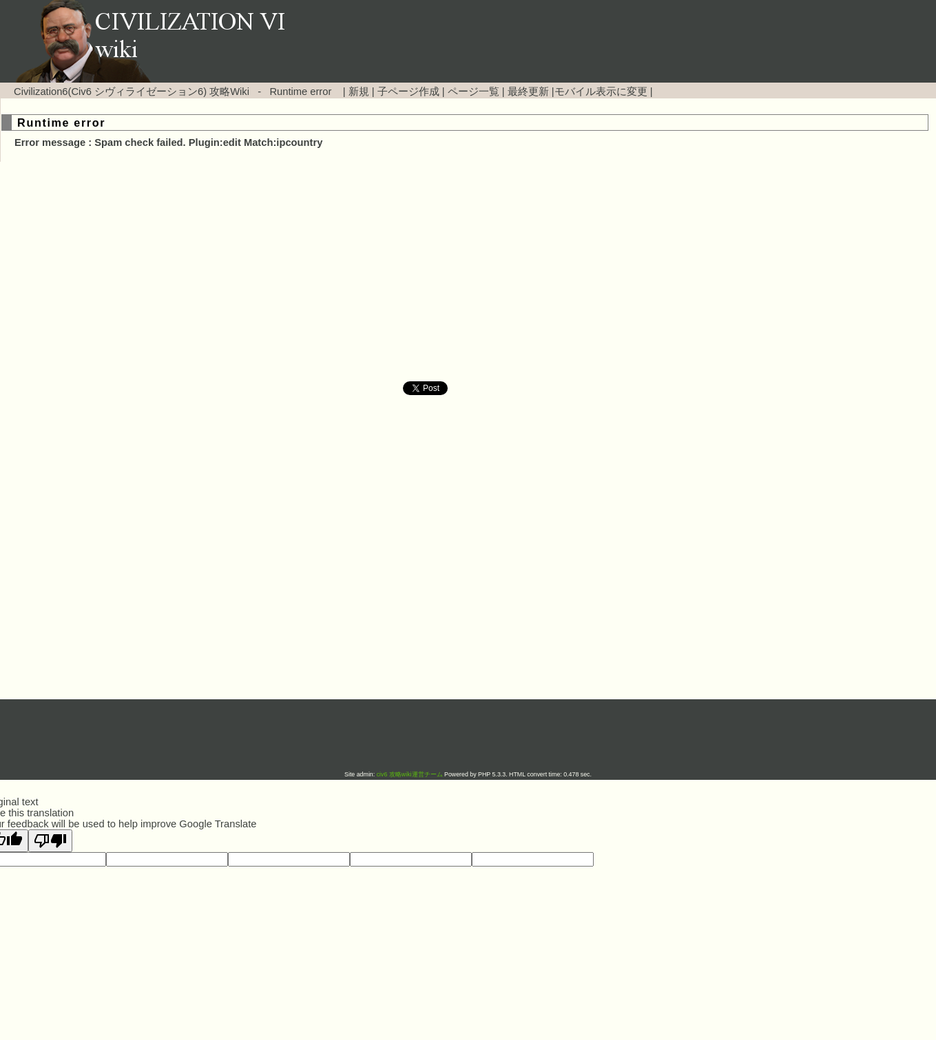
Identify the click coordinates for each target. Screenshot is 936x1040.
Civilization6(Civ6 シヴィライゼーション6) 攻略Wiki (131, 91)
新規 (359, 91)
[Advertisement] (350, 272)
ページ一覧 (473, 91)
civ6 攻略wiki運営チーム (410, 774)
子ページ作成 (408, 91)
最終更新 (528, 91)
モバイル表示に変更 (600, 91)
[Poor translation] (50, 840)
